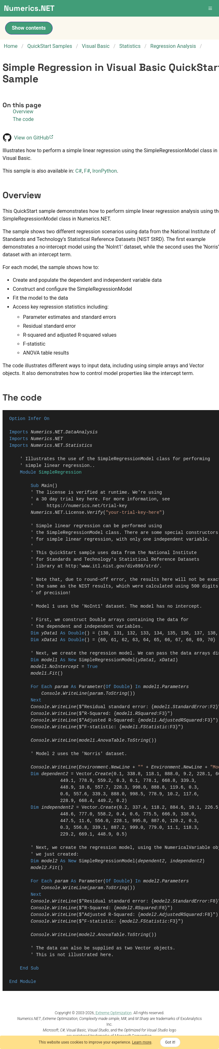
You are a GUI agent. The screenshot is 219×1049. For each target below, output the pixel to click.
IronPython (104, 171)
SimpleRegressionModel (107, 660)
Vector (84, 774)
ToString (116, 694)
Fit (53, 674)
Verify (95, 513)
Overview (23, 112)
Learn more (141, 1042)
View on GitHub (34, 138)
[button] (210, 8)
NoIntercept (64, 667)
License (74, 513)
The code (23, 119)
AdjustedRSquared (180, 720)
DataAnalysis (81, 432)
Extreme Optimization (114, 1013)
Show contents (29, 28)
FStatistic (154, 727)
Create (103, 774)
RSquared (146, 714)
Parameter (91, 687)
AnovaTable (111, 741)
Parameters (175, 687)
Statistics (78, 446)
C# (78, 171)
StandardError (189, 707)
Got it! (170, 1042)
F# (87, 171)
